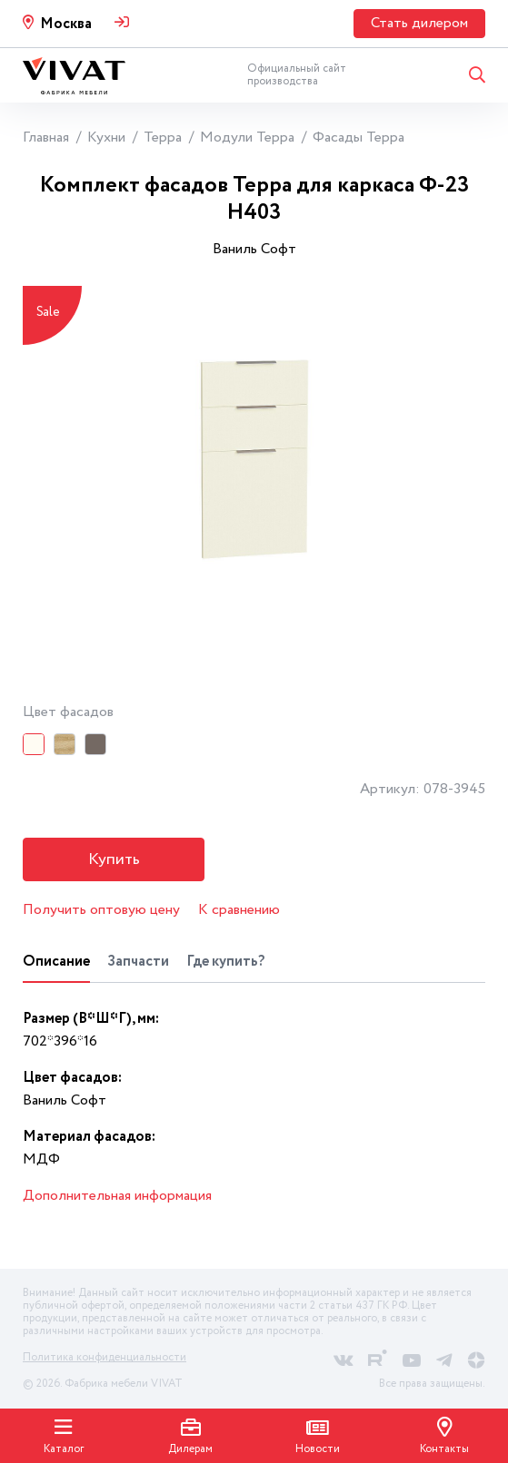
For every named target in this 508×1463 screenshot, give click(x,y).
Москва (66, 24)
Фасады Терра (358, 137)
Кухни (106, 137)
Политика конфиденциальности (104, 1357)
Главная (46, 137)
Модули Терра (247, 137)
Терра (163, 137)
